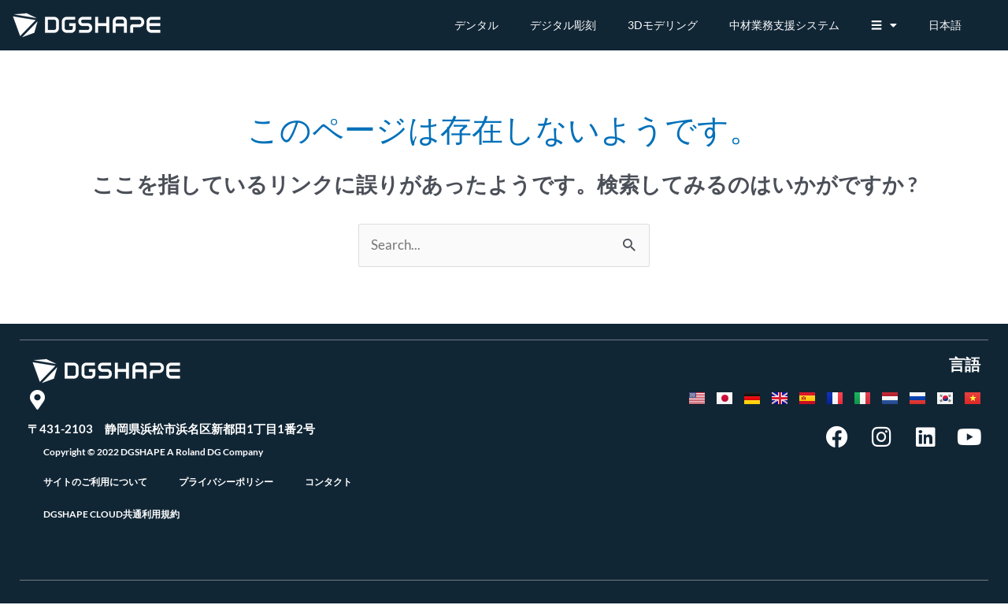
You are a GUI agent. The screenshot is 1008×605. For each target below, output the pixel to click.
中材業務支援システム (784, 25)
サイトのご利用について (95, 483)
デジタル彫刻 (563, 25)
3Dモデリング (663, 25)
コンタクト (328, 483)
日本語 (945, 25)
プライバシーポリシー (226, 483)
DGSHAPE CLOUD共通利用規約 (111, 515)
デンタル (476, 25)
